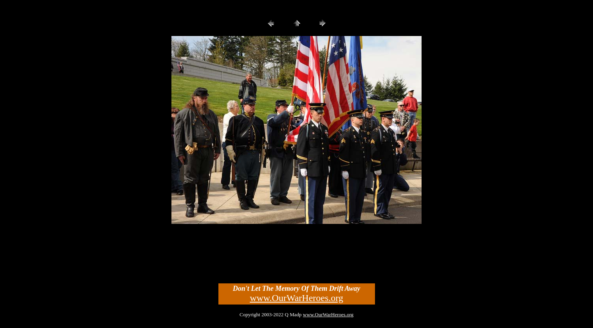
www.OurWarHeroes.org (296, 298)
